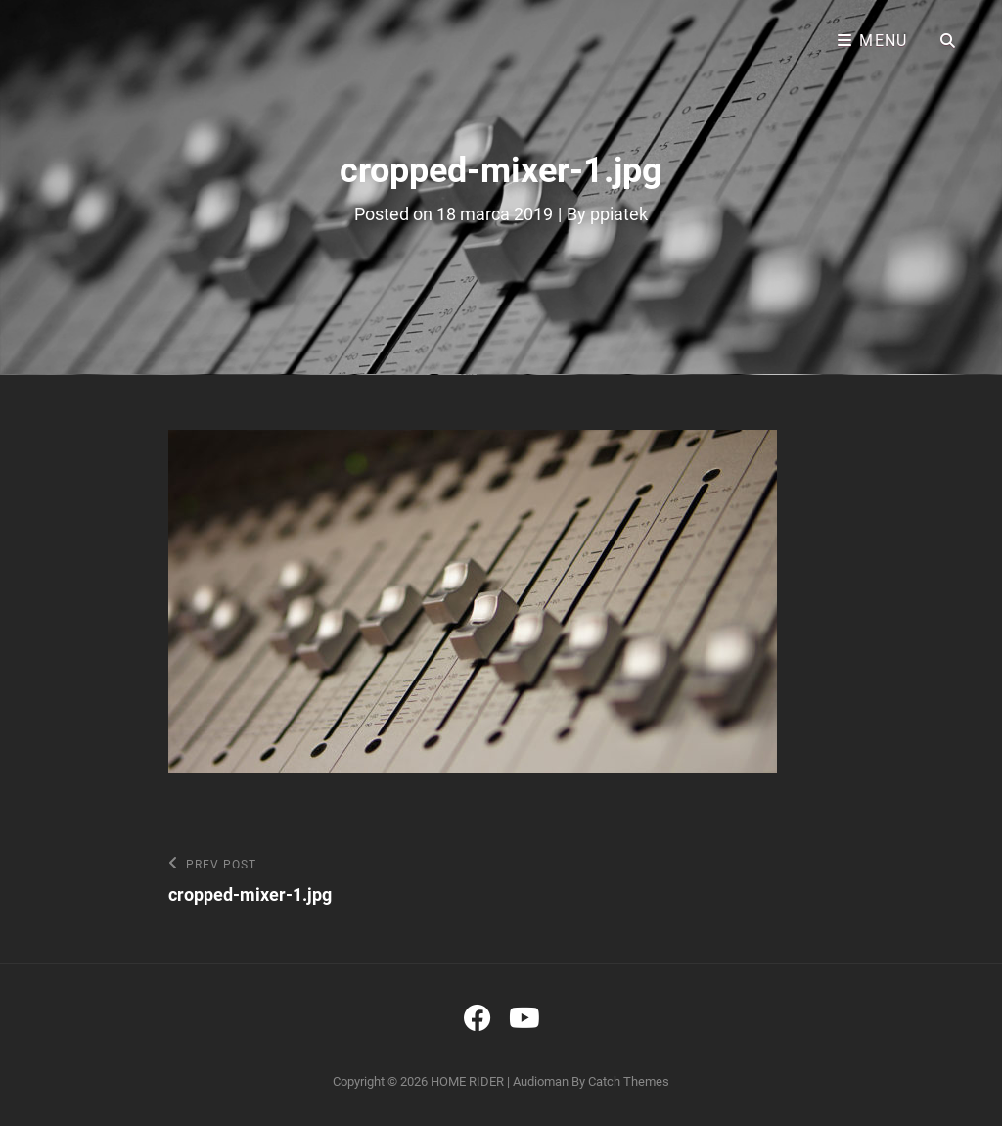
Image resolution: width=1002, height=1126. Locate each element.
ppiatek (619, 214)
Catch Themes (628, 1081)
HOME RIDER (467, 1081)
